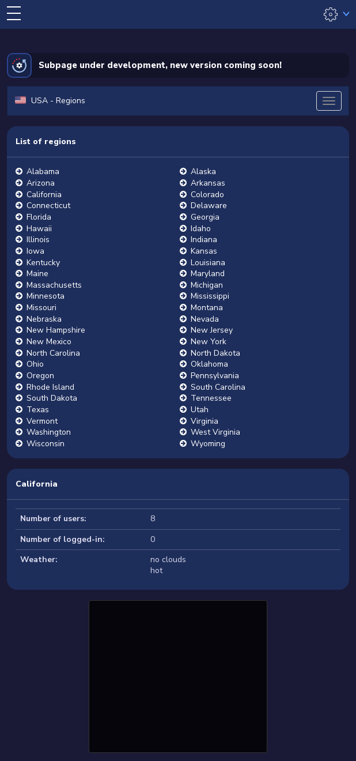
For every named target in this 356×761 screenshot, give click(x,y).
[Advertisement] (178, 675)
